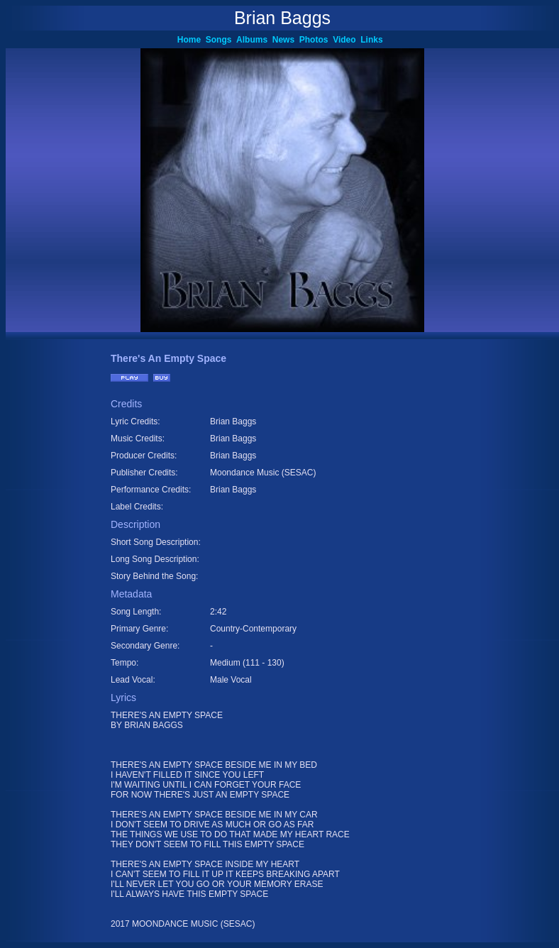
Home (191, 40)
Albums (254, 40)
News (285, 40)
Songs (221, 40)
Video (346, 40)
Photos (316, 40)
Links (373, 40)
